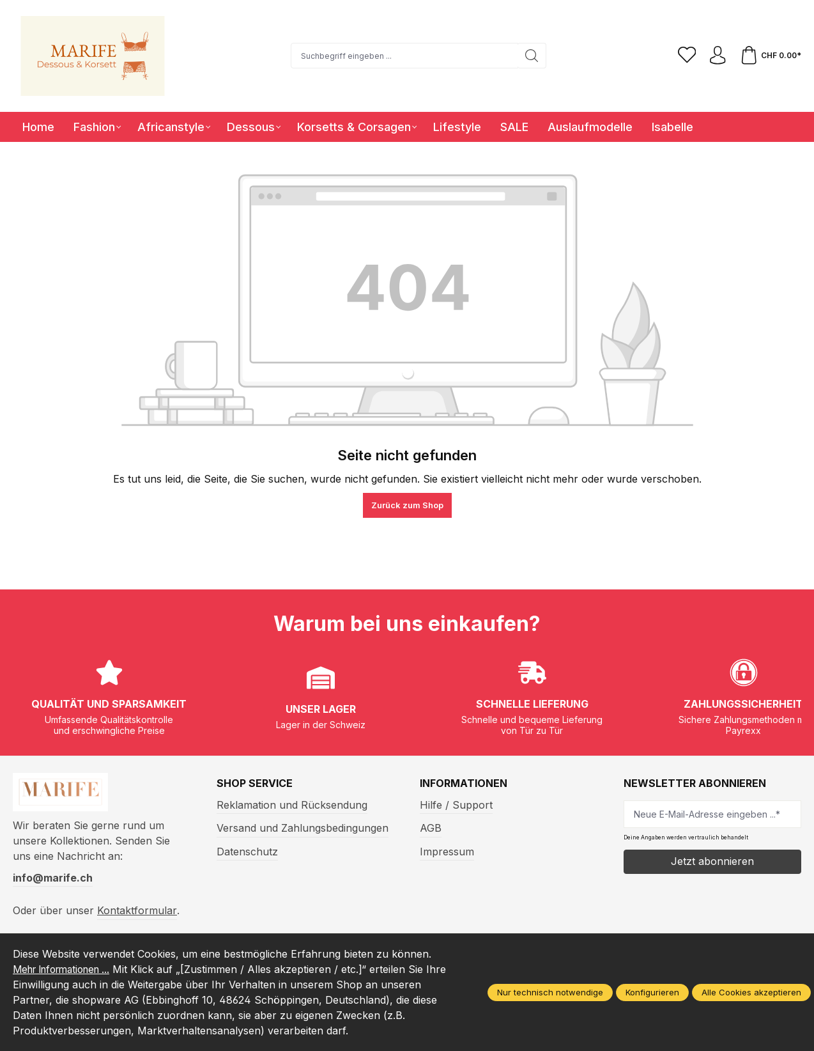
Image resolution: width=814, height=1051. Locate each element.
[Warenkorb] (770, 55)
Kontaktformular (137, 913)
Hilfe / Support (456, 804)
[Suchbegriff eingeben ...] (403, 55)
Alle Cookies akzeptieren (751, 992)
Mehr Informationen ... (67, 969)
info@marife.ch (53, 880)
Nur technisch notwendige (550, 992)
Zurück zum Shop (407, 505)
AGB (431, 827)
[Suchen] (530, 55)
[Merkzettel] (684, 55)
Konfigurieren (652, 992)
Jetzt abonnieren (712, 861)
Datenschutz (247, 851)
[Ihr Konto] (716, 55)
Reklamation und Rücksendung (292, 804)
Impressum (447, 851)
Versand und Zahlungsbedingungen (302, 827)
